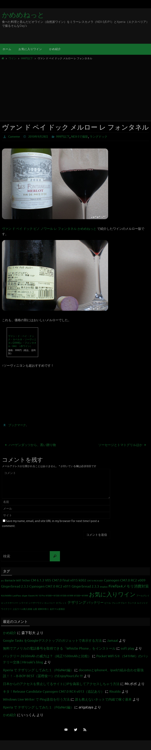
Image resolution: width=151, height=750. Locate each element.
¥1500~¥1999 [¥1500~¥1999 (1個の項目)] (66, 595)
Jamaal (117, 640)
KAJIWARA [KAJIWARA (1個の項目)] (6, 595)
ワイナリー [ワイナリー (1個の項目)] (6, 609)
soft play (134, 648)
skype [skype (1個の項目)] (24, 595)
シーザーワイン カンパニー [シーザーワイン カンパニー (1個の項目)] (42, 603)
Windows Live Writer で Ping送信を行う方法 (38, 705)
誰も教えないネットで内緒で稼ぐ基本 (108, 705)
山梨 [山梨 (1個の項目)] (35, 609)
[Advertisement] (75, 89)
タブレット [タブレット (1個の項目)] (61, 603)
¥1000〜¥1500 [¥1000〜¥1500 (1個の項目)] (53, 595)
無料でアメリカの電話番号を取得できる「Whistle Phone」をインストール (62, 648)
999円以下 (27, 58)
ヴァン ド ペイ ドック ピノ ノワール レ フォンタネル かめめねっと (49, 229)
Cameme (14, 137)
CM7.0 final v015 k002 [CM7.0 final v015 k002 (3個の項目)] (69, 580)
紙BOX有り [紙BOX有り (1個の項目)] (43, 609)
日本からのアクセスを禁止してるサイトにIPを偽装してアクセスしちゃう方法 (64, 683)
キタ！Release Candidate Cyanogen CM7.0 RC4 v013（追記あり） (55, 697)
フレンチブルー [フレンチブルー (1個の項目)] (119, 603)
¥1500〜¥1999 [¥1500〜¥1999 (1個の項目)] (81, 595)
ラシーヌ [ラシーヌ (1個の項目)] (132, 603)
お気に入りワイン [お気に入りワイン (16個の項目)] (112, 594)
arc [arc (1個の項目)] (2, 580)
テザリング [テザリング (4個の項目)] (76, 602)
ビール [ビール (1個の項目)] (107, 603)
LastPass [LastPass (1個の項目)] (16, 595)
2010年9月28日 (40, 137)
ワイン (12, 58)
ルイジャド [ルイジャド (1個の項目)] (142, 603)
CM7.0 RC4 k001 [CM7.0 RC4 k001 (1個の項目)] (95, 580)
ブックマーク (17, 425)
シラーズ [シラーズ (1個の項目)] (23, 603)
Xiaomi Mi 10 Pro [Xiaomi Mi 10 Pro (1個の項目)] (36, 595)
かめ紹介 (10, 632)
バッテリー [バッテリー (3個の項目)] (95, 602)
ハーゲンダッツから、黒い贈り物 (29, 445)
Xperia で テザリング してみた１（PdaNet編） (40, 670)
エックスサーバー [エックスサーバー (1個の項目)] (9, 603)
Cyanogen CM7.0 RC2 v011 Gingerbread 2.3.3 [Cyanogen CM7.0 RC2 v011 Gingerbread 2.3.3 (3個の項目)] (64, 586)
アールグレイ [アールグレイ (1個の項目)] (142, 595)
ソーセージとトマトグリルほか (123, 445)
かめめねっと (23, 15)
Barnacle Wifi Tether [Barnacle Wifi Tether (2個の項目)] (17, 580)
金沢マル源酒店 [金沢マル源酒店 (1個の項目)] (57, 609)
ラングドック (104, 137)
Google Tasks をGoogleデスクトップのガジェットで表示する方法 (55, 640)
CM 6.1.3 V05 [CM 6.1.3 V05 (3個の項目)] (41, 580)
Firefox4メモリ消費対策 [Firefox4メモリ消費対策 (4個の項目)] (129, 586)
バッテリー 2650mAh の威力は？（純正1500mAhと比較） (49, 656)
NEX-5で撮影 (84, 137)
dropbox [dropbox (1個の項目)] (104, 586)
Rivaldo (118, 697)
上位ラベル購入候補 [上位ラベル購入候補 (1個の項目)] (22, 609)
